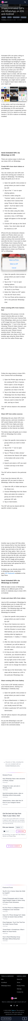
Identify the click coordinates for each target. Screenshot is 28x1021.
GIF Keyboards (10, 573)
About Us (19, 979)
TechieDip (3, 19)
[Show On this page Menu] (6, 1018)
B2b (2, 979)
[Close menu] (25, 2)
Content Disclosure (10, 766)
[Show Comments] (14, 846)
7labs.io (13, 1010)
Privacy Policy (12, 836)
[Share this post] (24, 1018)
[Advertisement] (14, 38)
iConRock (4, 982)
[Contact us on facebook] (14, 1005)
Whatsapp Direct (6, 985)
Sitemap (19, 989)
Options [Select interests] (19, 827)
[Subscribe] (20, 831)
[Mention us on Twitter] (17, 1005)
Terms (18, 982)
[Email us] (11, 1005)
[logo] (4, 2)
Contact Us (20, 992)
